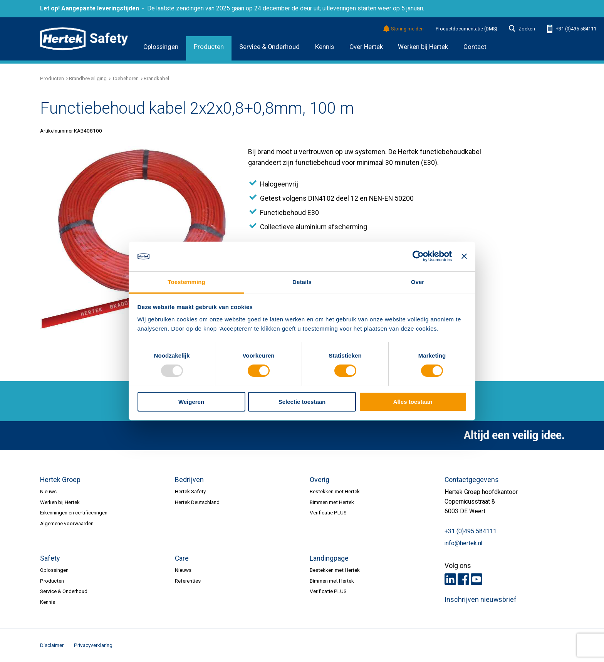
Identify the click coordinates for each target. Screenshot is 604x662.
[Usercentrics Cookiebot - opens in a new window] (418, 256)
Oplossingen (160, 46)
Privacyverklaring (93, 645)
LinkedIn (450, 579)
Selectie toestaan (302, 401)
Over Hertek (366, 46)
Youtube (476, 579)
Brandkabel (156, 78)
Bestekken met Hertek (335, 491)
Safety (50, 558)
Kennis (324, 46)
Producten (209, 46)
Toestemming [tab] (186, 282)
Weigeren (191, 401)
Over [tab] (417, 282)
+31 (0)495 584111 (571, 29)
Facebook (463, 579)
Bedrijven (189, 480)
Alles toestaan (413, 401)
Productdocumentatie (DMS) (466, 29)
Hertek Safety (190, 491)
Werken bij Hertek (423, 46)
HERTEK (84, 38)
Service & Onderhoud (269, 46)
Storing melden (404, 29)
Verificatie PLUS (328, 512)
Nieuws (48, 491)
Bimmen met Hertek (332, 502)
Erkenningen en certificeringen (73, 512)
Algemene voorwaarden (67, 523)
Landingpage (329, 558)
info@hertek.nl (463, 543)
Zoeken (522, 29)
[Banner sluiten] (464, 256)
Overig (319, 480)
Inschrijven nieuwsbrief (481, 599)
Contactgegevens (472, 480)
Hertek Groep (60, 480)
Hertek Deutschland (197, 502)
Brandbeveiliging (88, 78)
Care (182, 558)
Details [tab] (302, 282)
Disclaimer (52, 645)
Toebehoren (125, 78)
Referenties (188, 581)
